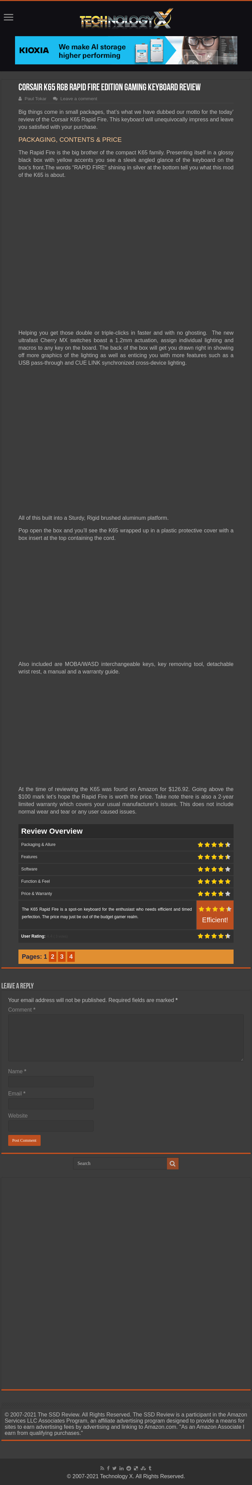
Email (17, 1093)
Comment (22, 1010)
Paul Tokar (35, 98)
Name (17, 1071)
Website (18, 1116)
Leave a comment (78, 98)
